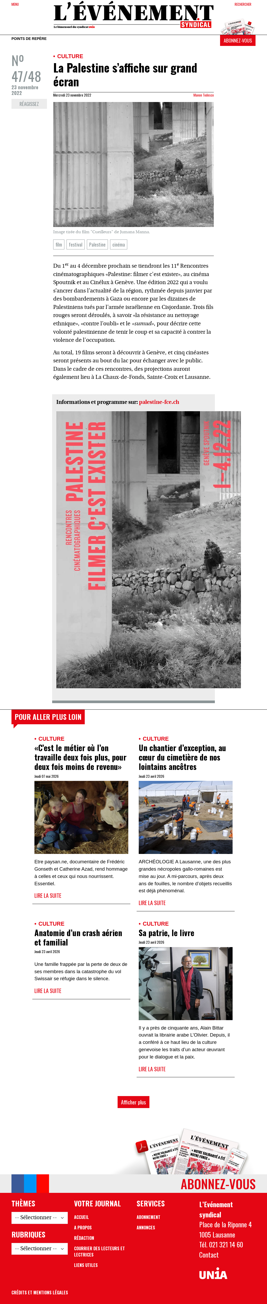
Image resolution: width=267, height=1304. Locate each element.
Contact (209, 1254)
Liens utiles (86, 1265)
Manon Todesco (203, 95)
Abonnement (148, 1217)
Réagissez (29, 103)
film (59, 244)
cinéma (118, 244)
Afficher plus (133, 1102)
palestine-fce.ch (159, 402)
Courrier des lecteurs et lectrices (99, 1251)
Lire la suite (47, 895)
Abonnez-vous (238, 40)
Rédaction (84, 1238)
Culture (70, 56)
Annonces (146, 1227)
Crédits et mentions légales (39, 1292)
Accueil (81, 1217)
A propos (83, 1227)
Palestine (97, 244)
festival (75, 244)
